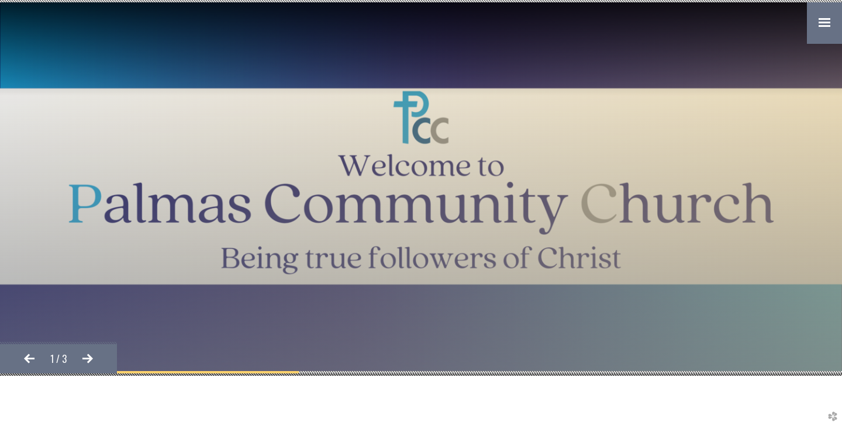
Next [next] (88, 359)
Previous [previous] (29, 359)
